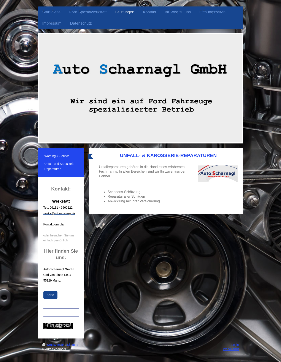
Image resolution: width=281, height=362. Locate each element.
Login (235, 344)
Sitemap (72, 344)
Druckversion (53, 344)
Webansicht (231, 349)
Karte (50, 295)
